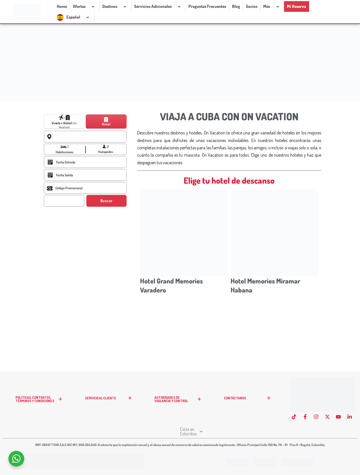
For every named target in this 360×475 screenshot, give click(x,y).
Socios (251, 6)
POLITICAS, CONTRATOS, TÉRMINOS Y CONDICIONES (40, 403)
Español (78, 17)
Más (272, 6)
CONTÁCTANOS (249, 402)
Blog (236, 6)
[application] (88, 6)
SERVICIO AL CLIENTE (110, 402)
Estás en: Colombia (180, 433)
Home (62, 6)
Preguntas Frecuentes (207, 6)
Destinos (115, 6)
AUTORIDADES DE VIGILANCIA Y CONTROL (179, 403)
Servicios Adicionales (158, 6)
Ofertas (84, 6)
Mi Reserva (296, 6)
